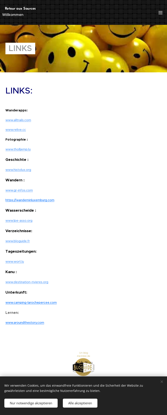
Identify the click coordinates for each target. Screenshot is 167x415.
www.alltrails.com (18, 120)
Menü (160, 12)
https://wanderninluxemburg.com (29, 200)
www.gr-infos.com (19, 190)
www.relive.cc (15, 130)
